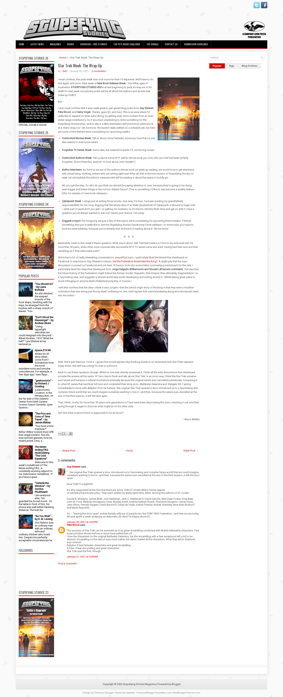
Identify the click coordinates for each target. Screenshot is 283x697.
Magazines (55, 44)
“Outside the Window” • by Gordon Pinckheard (42, 487)
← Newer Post (67, 450)
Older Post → (190, 450)
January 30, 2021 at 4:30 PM (82, 522)
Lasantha (130, 692)
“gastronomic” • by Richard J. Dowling (44, 383)
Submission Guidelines (196, 44)
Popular (217, 66)
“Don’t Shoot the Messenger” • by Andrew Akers (44, 320)
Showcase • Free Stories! (93, 44)
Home (21, 44)
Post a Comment (67, 563)
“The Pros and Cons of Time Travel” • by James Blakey (43, 418)
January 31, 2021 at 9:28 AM (82, 556)
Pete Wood (73, 524)
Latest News (37, 44)
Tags (231, 66)
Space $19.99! (43, 350)
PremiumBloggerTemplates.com (154, 692)
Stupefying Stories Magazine (139, 684)
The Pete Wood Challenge (126, 44)
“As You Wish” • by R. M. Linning (43, 518)
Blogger (176, 684)
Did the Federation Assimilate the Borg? (135, 261)
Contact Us (171, 44)
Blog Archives (249, 66)
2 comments (99, 71)
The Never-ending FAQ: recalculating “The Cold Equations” (42, 452)
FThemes (99, 692)
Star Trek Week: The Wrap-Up (80, 65)
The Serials (152, 44)
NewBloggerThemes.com (186, 692)
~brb (64, 71)
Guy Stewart (73, 466)
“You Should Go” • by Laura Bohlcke (44, 286)
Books (70, 44)
